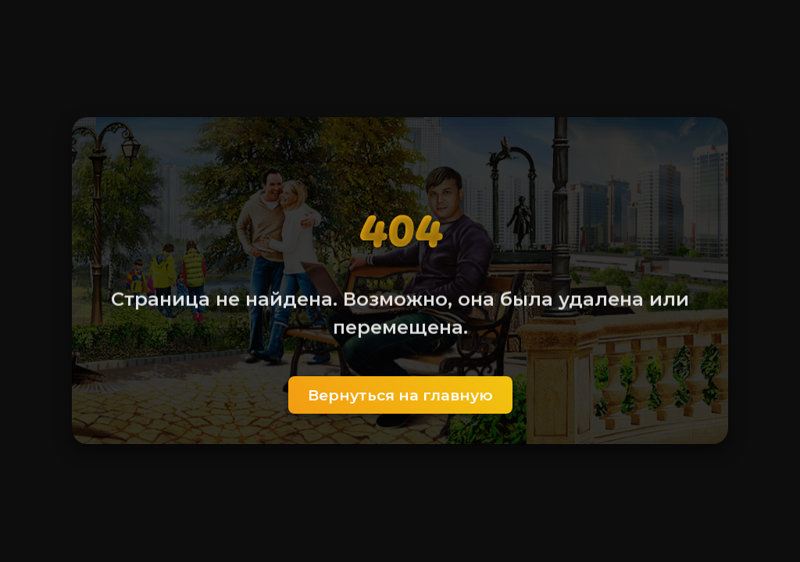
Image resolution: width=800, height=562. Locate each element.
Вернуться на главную (400, 395)
